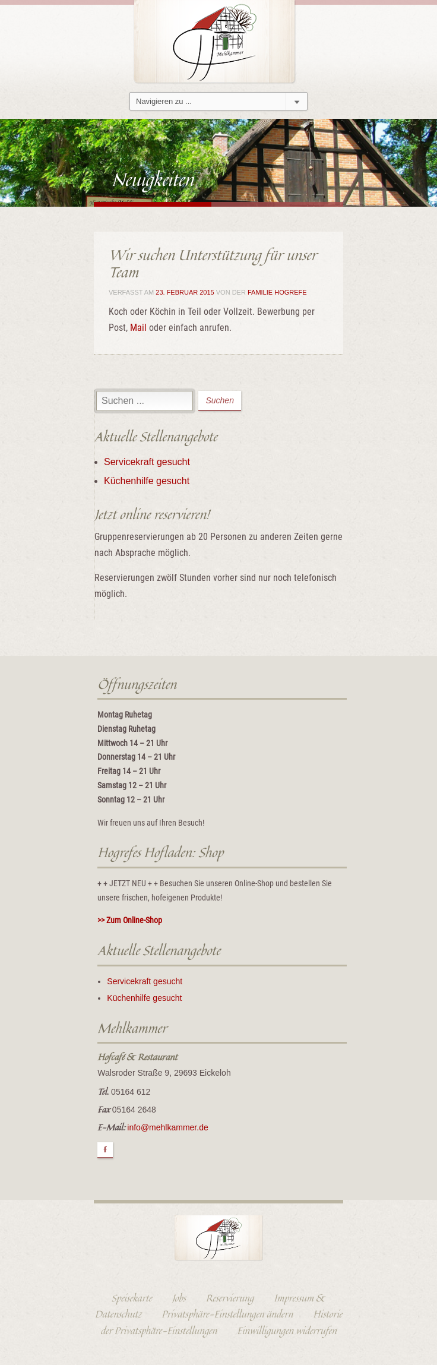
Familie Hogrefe (277, 292)
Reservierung (230, 1298)
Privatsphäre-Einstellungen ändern (227, 1314)
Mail (138, 327)
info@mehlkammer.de (167, 1127)
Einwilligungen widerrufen (287, 1330)
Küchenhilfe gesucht (146, 481)
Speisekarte (132, 1298)
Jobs (179, 1298)
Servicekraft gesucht (147, 462)
